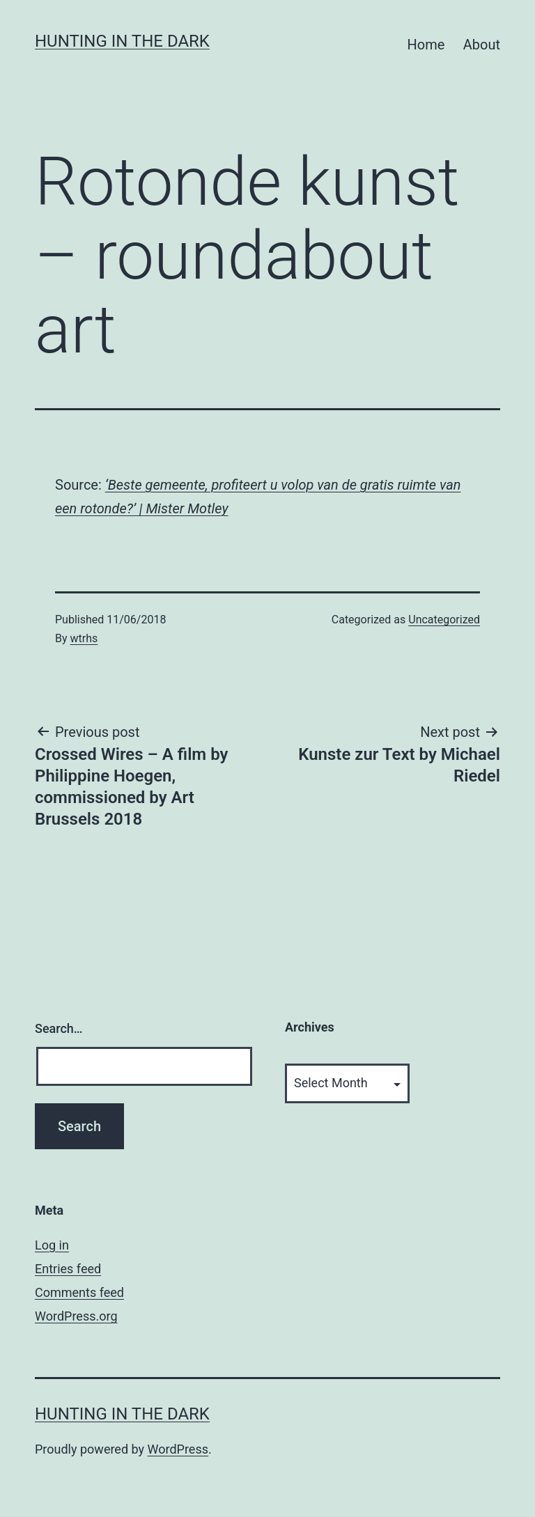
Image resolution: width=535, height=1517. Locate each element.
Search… (59, 1028)
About (481, 44)
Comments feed (79, 1292)
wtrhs (84, 638)
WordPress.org (76, 1316)
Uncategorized (444, 619)
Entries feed (68, 1268)
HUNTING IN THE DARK (122, 41)
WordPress (178, 1449)
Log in (52, 1245)
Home (426, 44)
